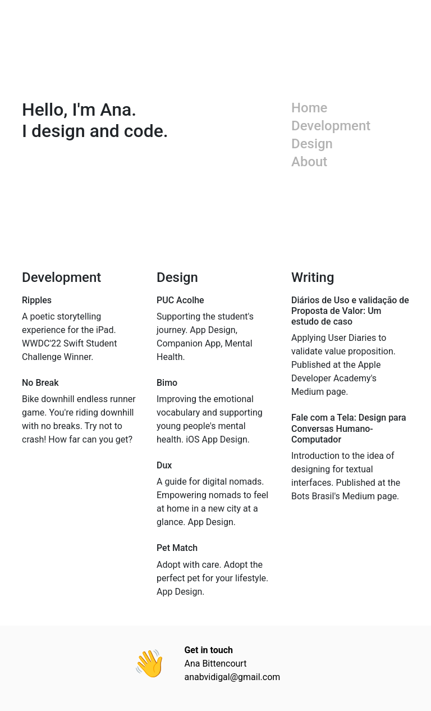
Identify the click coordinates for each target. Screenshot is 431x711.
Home (309, 108)
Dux (164, 465)
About (309, 162)
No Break (40, 382)
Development (330, 126)
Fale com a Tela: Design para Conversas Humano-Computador (348, 428)
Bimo (167, 382)
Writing (312, 277)
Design (312, 144)
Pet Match (177, 548)
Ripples (37, 300)
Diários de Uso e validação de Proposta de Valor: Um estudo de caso (350, 311)
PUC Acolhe (180, 300)
